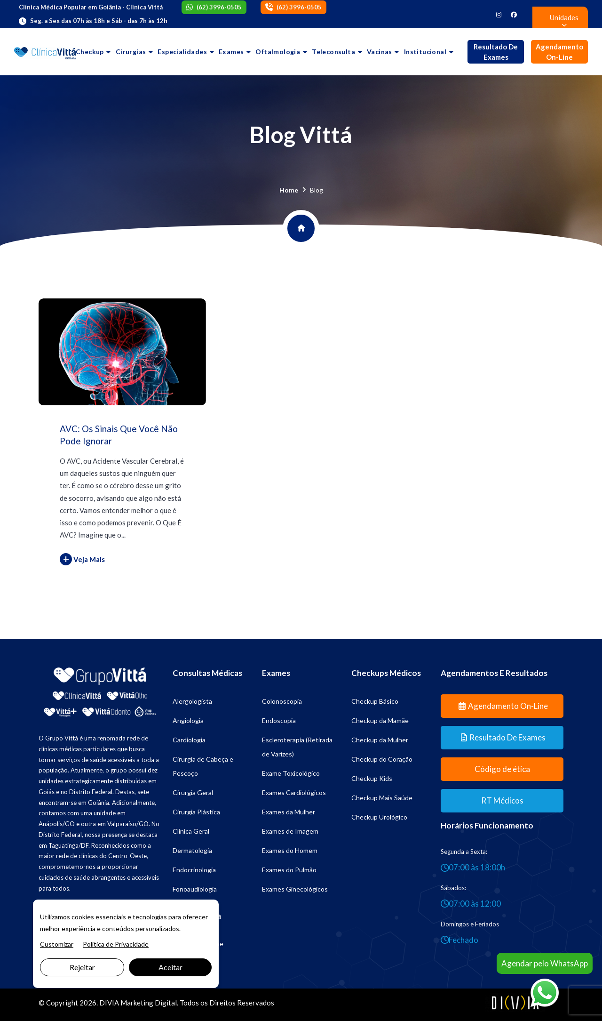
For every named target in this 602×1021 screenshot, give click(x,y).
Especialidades (182, 52)
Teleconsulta (333, 52)
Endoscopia (279, 720)
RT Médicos (502, 800)
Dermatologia (192, 850)
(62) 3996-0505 (219, 7)
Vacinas (379, 52)
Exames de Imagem (290, 831)
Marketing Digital (148, 1002)
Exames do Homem (289, 850)
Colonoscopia (282, 701)
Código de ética (502, 769)
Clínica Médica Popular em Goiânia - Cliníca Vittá (91, 7)
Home (288, 190)
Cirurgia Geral (193, 792)
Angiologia (188, 720)
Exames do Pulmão (289, 870)
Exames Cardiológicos (294, 792)
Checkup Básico (374, 701)
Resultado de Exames (496, 52)
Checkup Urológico (379, 817)
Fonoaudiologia (195, 889)
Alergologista (192, 701)
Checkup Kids (371, 778)
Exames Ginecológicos (295, 889)
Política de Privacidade (116, 944)
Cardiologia (189, 740)
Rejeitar (82, 967)
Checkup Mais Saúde (381, 798)
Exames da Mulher (288, 812)
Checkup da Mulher (379, 740)
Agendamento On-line (559, 52)
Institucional (425, 52)
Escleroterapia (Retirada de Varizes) (297, 747)
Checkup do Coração (381, 759)
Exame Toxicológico (291, 773)
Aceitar (170, 967)
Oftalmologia (277, 52)
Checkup (90, 52)
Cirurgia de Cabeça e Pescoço (203, 766)
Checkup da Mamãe (380, 720)
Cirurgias (131, 52)
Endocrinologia (194, 870)
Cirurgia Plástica (196, 812)
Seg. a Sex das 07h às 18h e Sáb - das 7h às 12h (98, 20)
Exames (231, 52)
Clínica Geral (191, 831)
